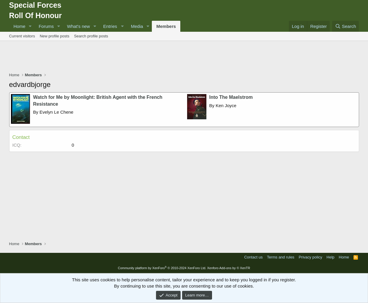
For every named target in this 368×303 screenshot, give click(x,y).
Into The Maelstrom (231, 97)
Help (330, 257)
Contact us (253, 257)
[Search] (345, 26)
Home (20, 26)
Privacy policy (310, 257)
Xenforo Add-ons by (228, 268)
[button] (30, 26)
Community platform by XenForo (162, 268)
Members (166, 26)
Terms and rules (280, 257)
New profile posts (54, 36)
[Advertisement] (184, 57)
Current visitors (22, 36)
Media (137, 26)
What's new (78, 26)
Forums (46, 26)
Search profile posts (91, 36)
